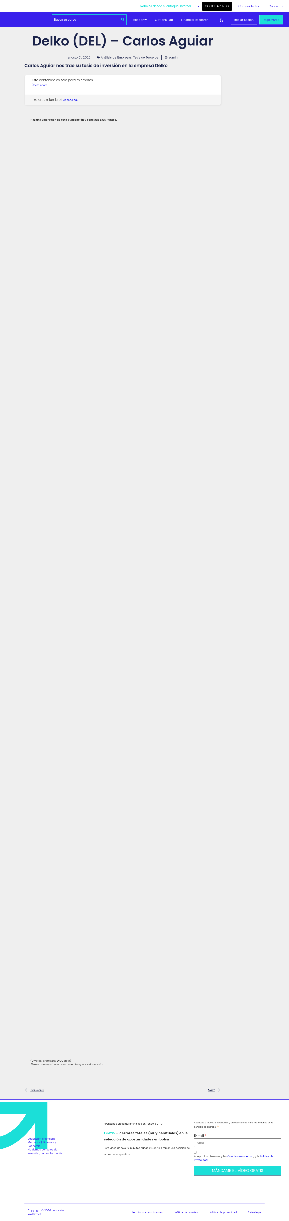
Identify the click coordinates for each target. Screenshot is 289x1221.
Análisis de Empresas (116, 57)
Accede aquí (71, 100)
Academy (140, 20)
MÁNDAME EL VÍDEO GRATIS (237, 1171)
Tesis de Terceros (145, 57)
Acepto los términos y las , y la (233, 1158)
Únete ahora (39, 85)
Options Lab (164, 20)
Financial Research (194, 20)
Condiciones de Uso (241, 1156)
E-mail (199, 1135)
